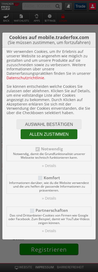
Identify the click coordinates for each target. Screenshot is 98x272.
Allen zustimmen (48, 134)
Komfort (52, 178)
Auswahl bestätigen (49, 124)
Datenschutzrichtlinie (25, 77)
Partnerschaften (52, 210)
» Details (49, 166)
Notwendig (52, 149)
